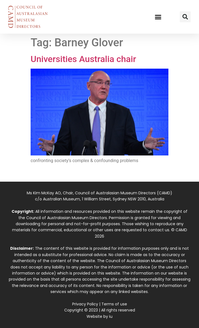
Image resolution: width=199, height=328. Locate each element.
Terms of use (114, 304)
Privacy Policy (85, 304)
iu (110, 316)
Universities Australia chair (83, 59)
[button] (158, 17)
